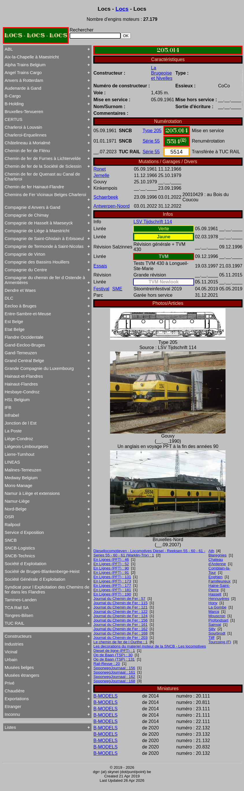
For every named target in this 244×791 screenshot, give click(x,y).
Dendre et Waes (20, 290)
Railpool (12, 524)
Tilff (211, 637)
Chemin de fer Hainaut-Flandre (34, 186)
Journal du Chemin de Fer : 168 (121, 633)
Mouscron (217, 616)
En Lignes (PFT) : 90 (111, 568)
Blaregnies (217, 555)
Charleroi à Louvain (23, 127)
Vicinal (11, 651)
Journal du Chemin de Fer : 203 (121, 637)
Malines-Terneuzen (23, 469)
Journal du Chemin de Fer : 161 (121, 624)
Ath (211, 551)
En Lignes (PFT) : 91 (111, 572)
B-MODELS (106, 696)
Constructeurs (18, 636)
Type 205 (152, 130)
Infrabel (12, 415)
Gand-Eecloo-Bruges (25, 344)
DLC (9, 298)
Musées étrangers (22, 675)
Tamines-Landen (21, 599)
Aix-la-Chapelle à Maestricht (32, 56)
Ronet (100, 169)
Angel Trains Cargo (23, 72)
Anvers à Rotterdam (24, 80)
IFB (8, 407)
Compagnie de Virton (25, 254)
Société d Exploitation (25, 563)
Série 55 (151, 141)
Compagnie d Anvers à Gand (32, 207)
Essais (100, 265)
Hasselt (214, 594)
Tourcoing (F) (219, 642)
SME (117, 288)
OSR (9, 516)
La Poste (13, 430)
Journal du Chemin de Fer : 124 (121, 616)
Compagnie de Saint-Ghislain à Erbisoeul (44, 238)
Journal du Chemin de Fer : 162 (121, 629)
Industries (14, 643)
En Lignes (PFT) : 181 (112, 590)
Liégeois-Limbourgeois (26, 446)
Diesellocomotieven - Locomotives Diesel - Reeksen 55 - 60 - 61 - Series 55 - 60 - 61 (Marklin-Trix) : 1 (149, 553)
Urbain (11, 659)
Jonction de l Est (20, 423)
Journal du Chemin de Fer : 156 (121, 620)
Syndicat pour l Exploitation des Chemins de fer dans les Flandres (47, 589)
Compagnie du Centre (26, 269)
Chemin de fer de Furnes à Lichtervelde (43, 158)
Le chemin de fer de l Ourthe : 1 (121, 642)
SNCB (11, 540)
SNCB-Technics (20, 555)
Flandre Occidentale (24, 337)
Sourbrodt (217, 633)
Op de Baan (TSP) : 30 (113, 655)
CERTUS (13, 119)
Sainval (214, 624)
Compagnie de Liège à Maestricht (37, 230)
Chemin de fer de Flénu (27, 150)
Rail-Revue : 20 (107, 663)
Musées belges (19, 667)
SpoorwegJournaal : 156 (114, 668)
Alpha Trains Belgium (25, 64)
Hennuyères (218, 598)
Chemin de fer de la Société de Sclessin (43, 166)
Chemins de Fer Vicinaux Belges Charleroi (45, 194)
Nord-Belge (16, 508)
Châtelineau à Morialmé (27, 142)
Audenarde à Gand (23, 88)
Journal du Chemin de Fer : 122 (121, 611)
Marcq (213, 611)
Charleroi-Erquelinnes (25, 134)
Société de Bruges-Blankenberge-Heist (42, 571)
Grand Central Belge (24, 360)
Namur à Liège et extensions (32, 493)
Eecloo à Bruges (20, 305)
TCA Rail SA (17, 607)
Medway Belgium (21, 477)
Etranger (13, 706)
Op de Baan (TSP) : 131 (114, 659)
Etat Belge (15, 329)
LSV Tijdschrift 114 (152, 221)
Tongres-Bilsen (19, 615)
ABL (9, 49)
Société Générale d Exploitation (35, 579)
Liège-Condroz (19, 438)
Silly (211, 629)
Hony (212, 603)
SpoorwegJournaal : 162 (114, 676)
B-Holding (14, 103)
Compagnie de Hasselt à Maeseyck (39, 222)
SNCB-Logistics (20, 547)
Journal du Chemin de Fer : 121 (121, 607)
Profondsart (218, 620)
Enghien (215, 577)
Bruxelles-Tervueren (24, 111)
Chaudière (15, 690)
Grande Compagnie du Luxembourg (39, 368)
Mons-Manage (18, 485)
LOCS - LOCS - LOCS (35, 35)
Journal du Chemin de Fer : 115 (121, 603)
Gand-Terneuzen (21, 352)
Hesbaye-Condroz (22, 391)
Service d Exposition (24, 532)
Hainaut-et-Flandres (24, 376)
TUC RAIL (14, 623)
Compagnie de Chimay (27, 215)
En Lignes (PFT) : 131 (112, 577)
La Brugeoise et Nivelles (161, 73)
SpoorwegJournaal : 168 (114, 681)
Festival (101, 288)
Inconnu (12, 714)
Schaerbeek (106, 197)
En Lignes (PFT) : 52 (111, 564)
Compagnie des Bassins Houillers (37, 261)
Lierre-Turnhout (19, 454)
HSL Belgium (17, 399)
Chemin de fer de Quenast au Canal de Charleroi (42, 176)
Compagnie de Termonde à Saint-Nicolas (44, 246)
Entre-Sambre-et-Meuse (28, 313)
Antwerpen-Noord (112, 206)
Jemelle (101, 175)
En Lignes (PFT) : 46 (111, 559)
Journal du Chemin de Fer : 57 (120, 598)
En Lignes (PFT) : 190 (112, 594)
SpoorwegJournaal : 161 (114, 672)
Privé (9, 683)
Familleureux (219, 581)
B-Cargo (13, 95)
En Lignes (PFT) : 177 (112, 585)
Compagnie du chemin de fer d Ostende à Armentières (45, 280)
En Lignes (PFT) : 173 (112, 581)
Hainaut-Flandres (21, 383)
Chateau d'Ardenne (217, 561)
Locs (122, 9)
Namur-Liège (17, 501)
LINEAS (12, 462)
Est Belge (14, 321)
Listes (10, 727)
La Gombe (217, 607)
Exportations (17, 698)
